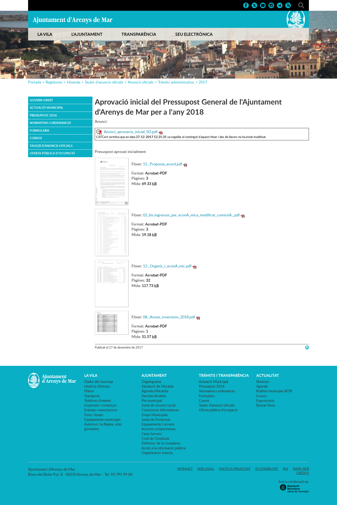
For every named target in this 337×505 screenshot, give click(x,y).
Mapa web (301, 469)
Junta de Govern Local (159, 405)
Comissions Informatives (160, 409)
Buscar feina (265, 405)
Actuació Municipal (46, 107)
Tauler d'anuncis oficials (104, 82)
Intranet (185, 469)
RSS (285, 469)
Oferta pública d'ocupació (52, 153)
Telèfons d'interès (97, 400)
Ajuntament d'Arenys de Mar (72, 20)
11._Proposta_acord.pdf (162, 164)
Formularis (39, 130)
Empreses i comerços (100, 405)
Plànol (89, 391)
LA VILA (44, 34)
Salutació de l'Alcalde (158, 386)
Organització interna (157, 452)
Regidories (54, 82)
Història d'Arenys (97, 386)
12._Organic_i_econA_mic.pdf (167, 266)
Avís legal (205, 469)
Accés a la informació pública (164, 448)
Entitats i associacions (100, 409)
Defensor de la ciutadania (161, 443)
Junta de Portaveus (156, 419)
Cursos (36, 138)
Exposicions (265, 400)
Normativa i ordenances (50, 123)
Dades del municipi (98, 381)
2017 (203, 82)
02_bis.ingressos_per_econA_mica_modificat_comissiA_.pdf (191, 215)
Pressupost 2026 (43, 115)
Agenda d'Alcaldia (155, 391)
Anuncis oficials (141, 82)
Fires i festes (93, 414)
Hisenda (73, 82)
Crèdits (302, 473)
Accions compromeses (159, 428)
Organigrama (151, 381)
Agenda (262, 386)
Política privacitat (234, 469)
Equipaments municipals (102, 419)
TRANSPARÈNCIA (138, 34)
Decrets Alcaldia (154, 395)
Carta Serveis (151, 433)
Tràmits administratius (176, 82)
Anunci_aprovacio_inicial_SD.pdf (131, 131)
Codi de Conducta (155, 438)
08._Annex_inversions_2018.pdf (169, 317)
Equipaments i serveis (158, 424)
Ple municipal (152, 400)
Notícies (262, 381)
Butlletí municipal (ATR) (274, 391)
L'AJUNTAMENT (87, 34)
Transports (92, 395)
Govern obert (41, 100)
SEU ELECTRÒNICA (194, 34)
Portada (34, 82)
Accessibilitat (266, 469)
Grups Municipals (155, 414)
